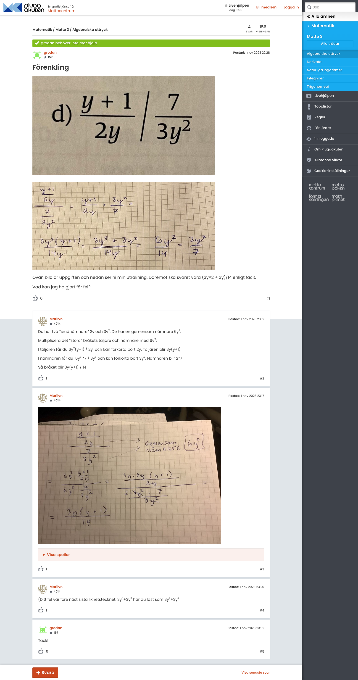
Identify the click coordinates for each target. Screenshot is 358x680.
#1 (268, 299)
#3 (262, 569)
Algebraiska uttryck (90, 29)
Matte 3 (62, 29)
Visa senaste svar (256, 672)
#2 (262, 379)
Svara (48, 672)
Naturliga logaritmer (324, 70)
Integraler (315, 78)
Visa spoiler (58, 554)
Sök (309, 7)
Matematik (42, 29)
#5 (262, 652)
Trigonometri (318, 86)
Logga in (291, 7)
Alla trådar (330, 43)
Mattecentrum (62, 11)
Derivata (314, 62)
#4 (262, 611)
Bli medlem (266, 7)
